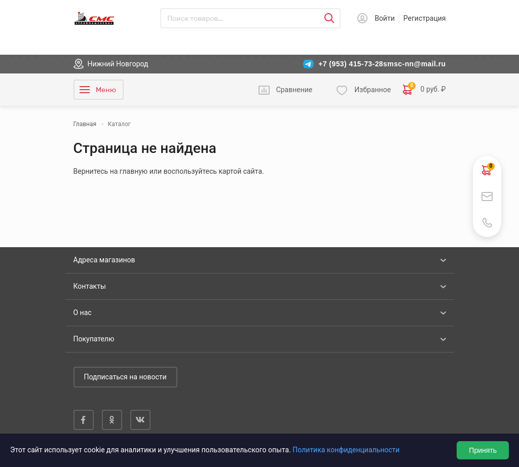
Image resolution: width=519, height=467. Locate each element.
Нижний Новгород (118, 64)
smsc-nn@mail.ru (414, 64)
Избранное (372, 90)
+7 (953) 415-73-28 (350, 64)
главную (133, 171)
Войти (385, 18)
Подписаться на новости (125, 377)
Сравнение (294, 90)
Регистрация (424, 18)
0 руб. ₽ (424, 90)
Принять (483, 450)
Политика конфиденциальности (345, 450)
